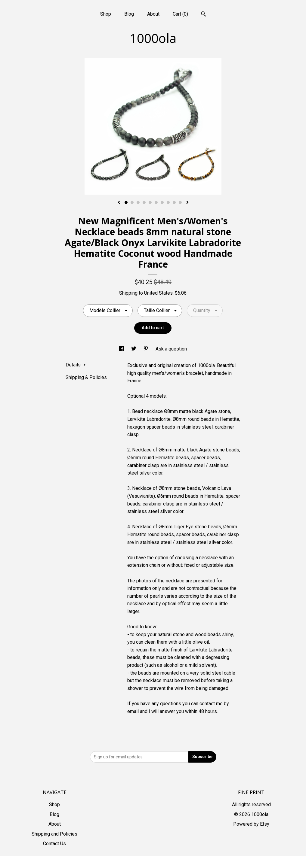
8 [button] (168, 202)
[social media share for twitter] (134, 349)
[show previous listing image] (118, 203)
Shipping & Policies (86, 377)
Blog (129, 14)
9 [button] (174, 202)
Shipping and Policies (54, 834)
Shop (105, 14)
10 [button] (180, 202)
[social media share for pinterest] (147, 349)
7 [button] (162, 202)
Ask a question (171, 349)
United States (158, 293)
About (153, 14)
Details (76, 365)
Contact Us (54, 843)
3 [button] (138, 202)
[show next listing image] (187, 203)
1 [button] (126, 202)
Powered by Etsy (251, 824)
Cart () (180, 14)
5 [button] (150, 202)
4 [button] (144, 202)
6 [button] (156, 202)
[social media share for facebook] (122, 349)
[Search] (203, 14)
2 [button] (132, 202)
